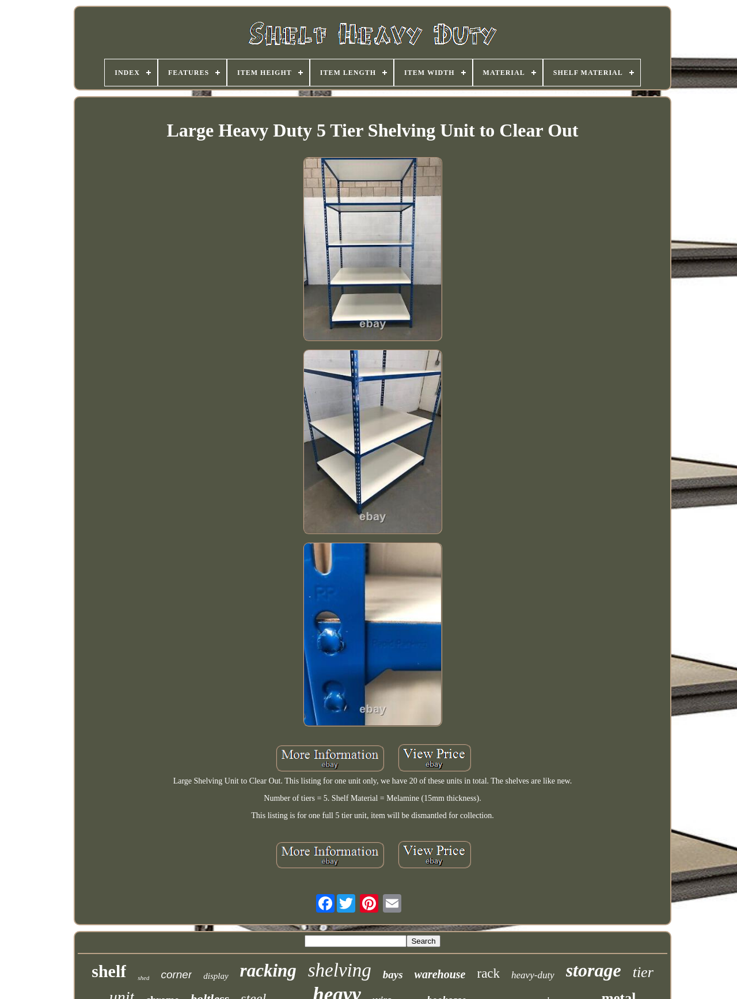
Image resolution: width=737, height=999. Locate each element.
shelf (109, 971)
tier (643, 972)
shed (143, 977)
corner (176, 974)
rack (488, 973)
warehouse (440, 974)
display (215, 976)
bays (393, 974)
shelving (339, 970)
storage (593, 970)
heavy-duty (532, 975)
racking (268, 970)
